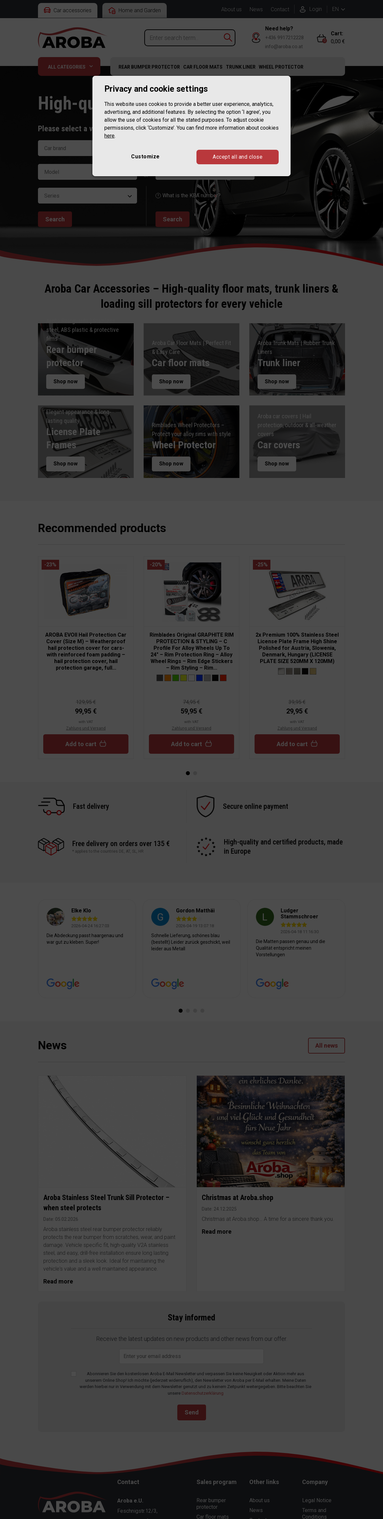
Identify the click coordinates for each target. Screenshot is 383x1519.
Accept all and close (237, 157)
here (109, 136)
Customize (145, 156)
